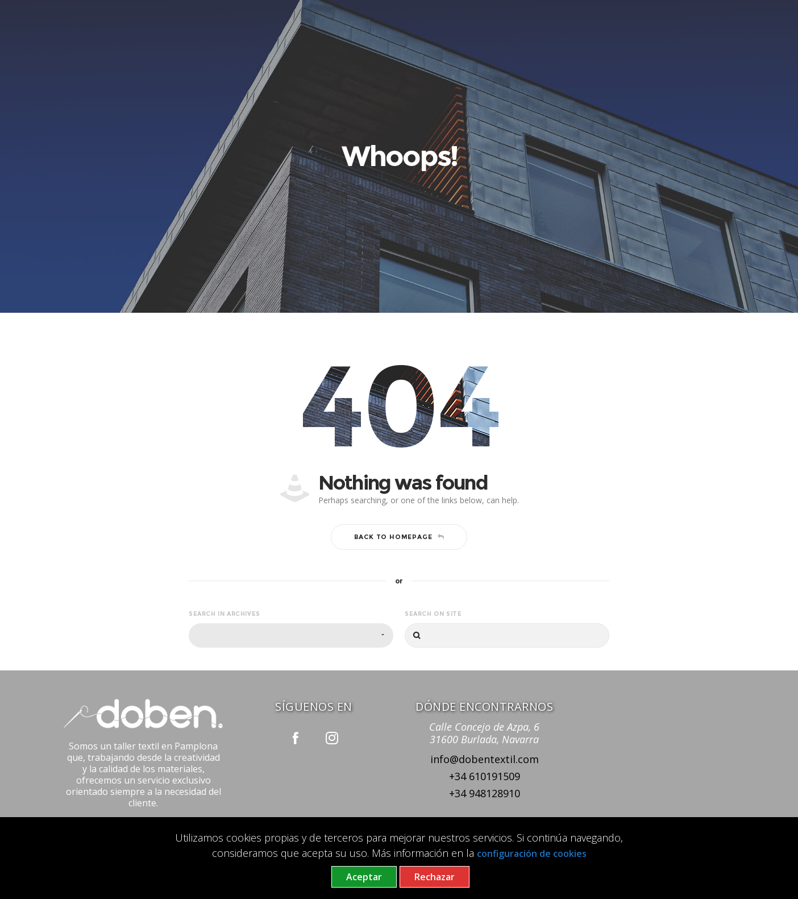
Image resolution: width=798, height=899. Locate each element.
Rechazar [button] (434, 877)
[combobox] (291, 635)
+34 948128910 (484, 793)
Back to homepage (399, 537)
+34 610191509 (484, 776)
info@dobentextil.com (484, 759)
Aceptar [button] (364, 877)
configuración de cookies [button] (532, 853)
